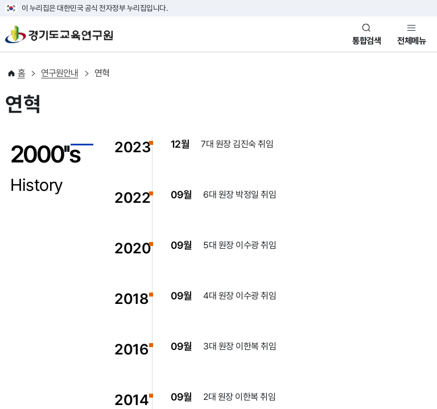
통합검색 (366, 41)
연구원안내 (59, 73)
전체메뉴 (411, 41)
